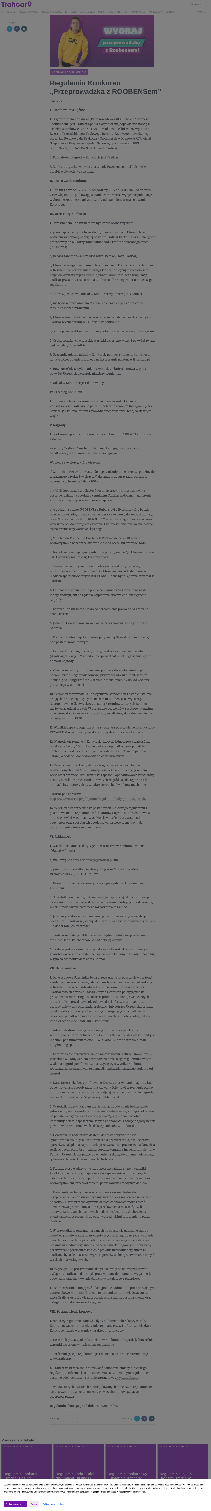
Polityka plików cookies (53, 1504)
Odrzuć (34, 1504)
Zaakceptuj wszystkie (15, 1504)
